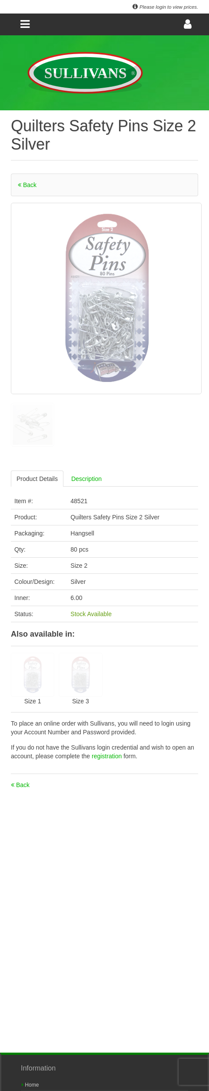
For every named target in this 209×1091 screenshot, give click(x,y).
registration (107, 756)
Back (27, 184)
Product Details (37, 478)
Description (86, 478)
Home (30, 1085)
